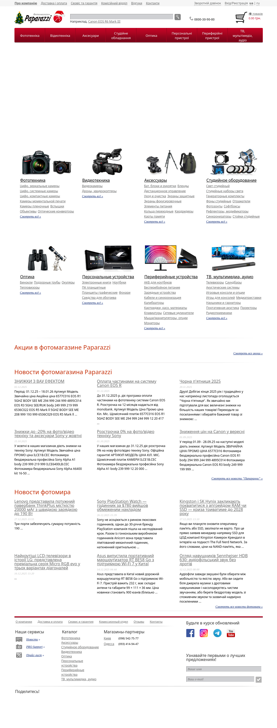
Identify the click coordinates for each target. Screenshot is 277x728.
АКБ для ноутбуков (158, 282)
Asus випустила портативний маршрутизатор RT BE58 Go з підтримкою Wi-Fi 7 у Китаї (125, 560)
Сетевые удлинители (178, 313)
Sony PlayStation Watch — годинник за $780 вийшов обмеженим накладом (122, 505)
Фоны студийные (218, 201)
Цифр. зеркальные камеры (40, 186)
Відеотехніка (60, 35)
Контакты (156, 621)
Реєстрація (240, 3)
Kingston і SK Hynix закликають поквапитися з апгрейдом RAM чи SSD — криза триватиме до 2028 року (213, 507)
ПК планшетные (94, 287)
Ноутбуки (119, 282)
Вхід (228, 3)
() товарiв (256, 13)
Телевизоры (215, 282)
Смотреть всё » (30, 216)
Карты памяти (154, 216)
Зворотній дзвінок (207, 3)
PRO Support (34, 647)
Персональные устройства (108, 276)
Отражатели (241, 201)
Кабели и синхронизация (162, 297)
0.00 (251, 18)
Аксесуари (90, 35)
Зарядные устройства (160, 292)
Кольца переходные (159, 211)
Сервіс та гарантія (84, 3)
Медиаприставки (249, 297)
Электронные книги (96, 282)
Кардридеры (184, 211)
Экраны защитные (180, 196)
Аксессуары (155, 180)
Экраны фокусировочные (163, 201)
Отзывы (139, 621)
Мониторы (152, 323)
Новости (32, 639)
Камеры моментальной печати (43, 201)
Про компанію (26, 3)
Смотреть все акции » (248, 353)
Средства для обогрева (99, 297)
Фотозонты (214, 206)
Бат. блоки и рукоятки (160, 186)
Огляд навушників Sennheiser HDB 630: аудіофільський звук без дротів (214, 560)
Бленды (183, 186)
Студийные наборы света (224, 191)
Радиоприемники (219, 313)
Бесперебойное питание (162, 287)
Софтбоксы (232, 206)
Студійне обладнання (121, 35)
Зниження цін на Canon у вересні (212, 431)
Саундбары (233, 282)
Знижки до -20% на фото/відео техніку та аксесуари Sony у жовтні (48, 433)
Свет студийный (218, 186)
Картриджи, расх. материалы (165, 308)
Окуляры (68, 282)
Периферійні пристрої (212, 35)
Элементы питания (158, 206)
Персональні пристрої (182, 35)
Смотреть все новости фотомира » (239, 606)
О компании (24, 621)
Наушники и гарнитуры (223, 303)
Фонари (125, 292)
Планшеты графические (100, 292)
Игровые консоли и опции (225, 292)
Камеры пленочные (34, 206)
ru (258, 3)
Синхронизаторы (218, 216)
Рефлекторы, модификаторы (227, 211)
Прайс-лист (34, 655)
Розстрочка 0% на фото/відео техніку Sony (125, 433)
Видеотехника (96, 180)
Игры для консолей (220, 297)
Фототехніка (29, 35)
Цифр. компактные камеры (40, 196)
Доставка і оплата (54, 3)
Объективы (28, 211)
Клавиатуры (153, 313)
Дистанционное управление (165, 191)
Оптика (151, 35)
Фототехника (33, 180)
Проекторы (248, 308)
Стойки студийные (246, 216)
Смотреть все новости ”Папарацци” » (237, 478)
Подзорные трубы (47, 282)
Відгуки (136, 3)
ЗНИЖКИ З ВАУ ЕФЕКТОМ (39, 381)
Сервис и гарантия (81, 621)
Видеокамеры (92, 186)
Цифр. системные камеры (39, 191)
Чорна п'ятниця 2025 (200, 381)
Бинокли (26, 282)
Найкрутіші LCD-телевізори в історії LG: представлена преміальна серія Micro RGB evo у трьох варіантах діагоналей (47, 562)
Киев (107, 638)
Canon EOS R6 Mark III (104, 21)
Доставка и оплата (50, 621)
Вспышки (57, 206)
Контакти (152, 3)
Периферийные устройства (171, 276)
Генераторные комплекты (225, 196)
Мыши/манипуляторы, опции (166, 318)
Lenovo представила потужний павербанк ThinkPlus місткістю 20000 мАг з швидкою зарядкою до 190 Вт (46, 507)
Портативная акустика (222, 308)
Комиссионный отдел (113, 621)
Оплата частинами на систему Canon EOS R (126, 383)
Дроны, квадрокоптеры (99, 191)
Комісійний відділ (114, 3)
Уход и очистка (155, 196)
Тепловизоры (30, 287)
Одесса (109, 644)
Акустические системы (223, 287)
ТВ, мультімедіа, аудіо (242, 35)
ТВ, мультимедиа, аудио (230, 276)
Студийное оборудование (232, 180)
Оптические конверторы (56, 211)
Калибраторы (154, 303)
